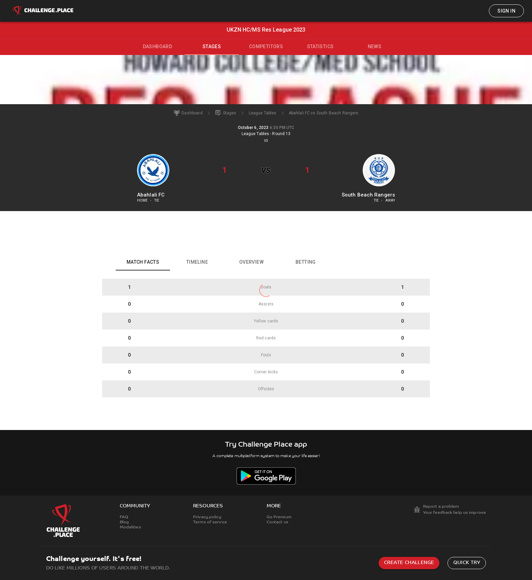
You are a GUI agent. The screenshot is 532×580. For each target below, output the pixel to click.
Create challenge (409, 562)
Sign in (506, 11)
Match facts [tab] (143, 262)
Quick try (466, 562)
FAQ (124, 517)
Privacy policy (207, 517)
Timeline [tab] (197, 262)
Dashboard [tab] (157, 46)
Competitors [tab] (266, 46)
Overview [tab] (251, 262)
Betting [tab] (306, 262)
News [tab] (375, 46)
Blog (124, 522)
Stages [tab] (212, 46)
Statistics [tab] (320, 46)
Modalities (130, 527)
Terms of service (210, 522)
